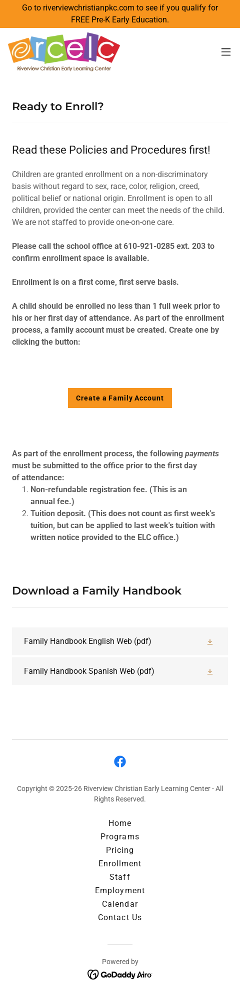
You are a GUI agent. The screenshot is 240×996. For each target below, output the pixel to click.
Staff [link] (120, 877)
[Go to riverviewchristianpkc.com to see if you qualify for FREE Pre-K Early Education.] (120, 14)
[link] (64, 52)
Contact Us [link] (120, 917)
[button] (226, 52)
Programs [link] (119, 836)
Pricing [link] (120, 850)
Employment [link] (119, 890)
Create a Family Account (120, 398)
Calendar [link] (120, 904)
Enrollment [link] (120, 863)
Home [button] (120, 823)
